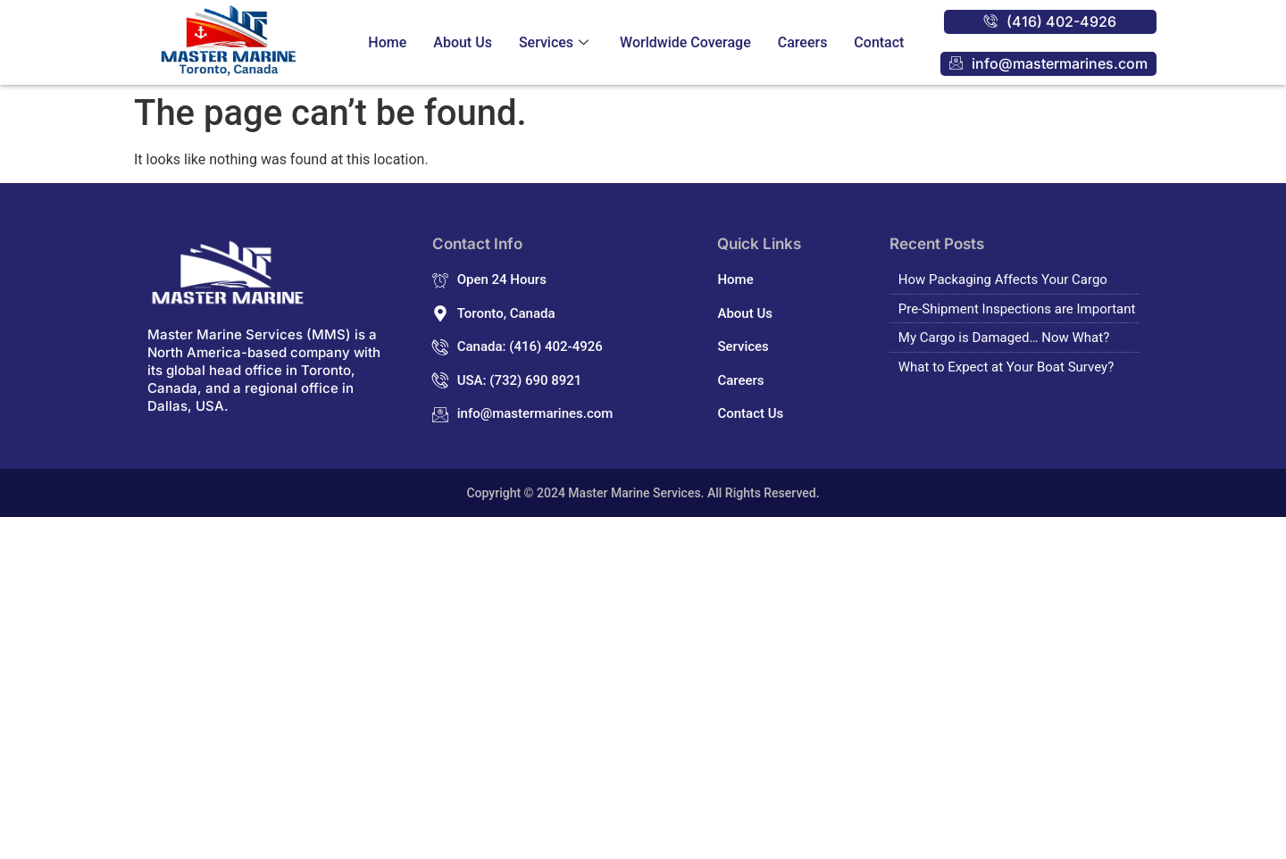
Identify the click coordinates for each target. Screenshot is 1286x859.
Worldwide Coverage (685, 42)
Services (556, 42)
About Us (462, 42)
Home (387, 42)
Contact (879, 42)
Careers (803, 42)
